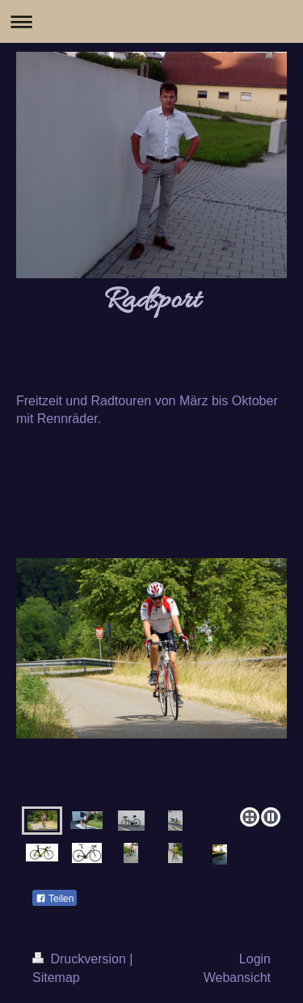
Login (255, 959)
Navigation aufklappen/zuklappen (151, 21)
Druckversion (80, 959)
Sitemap (56, 977)
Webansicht (237, 977)
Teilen (55, 898)
